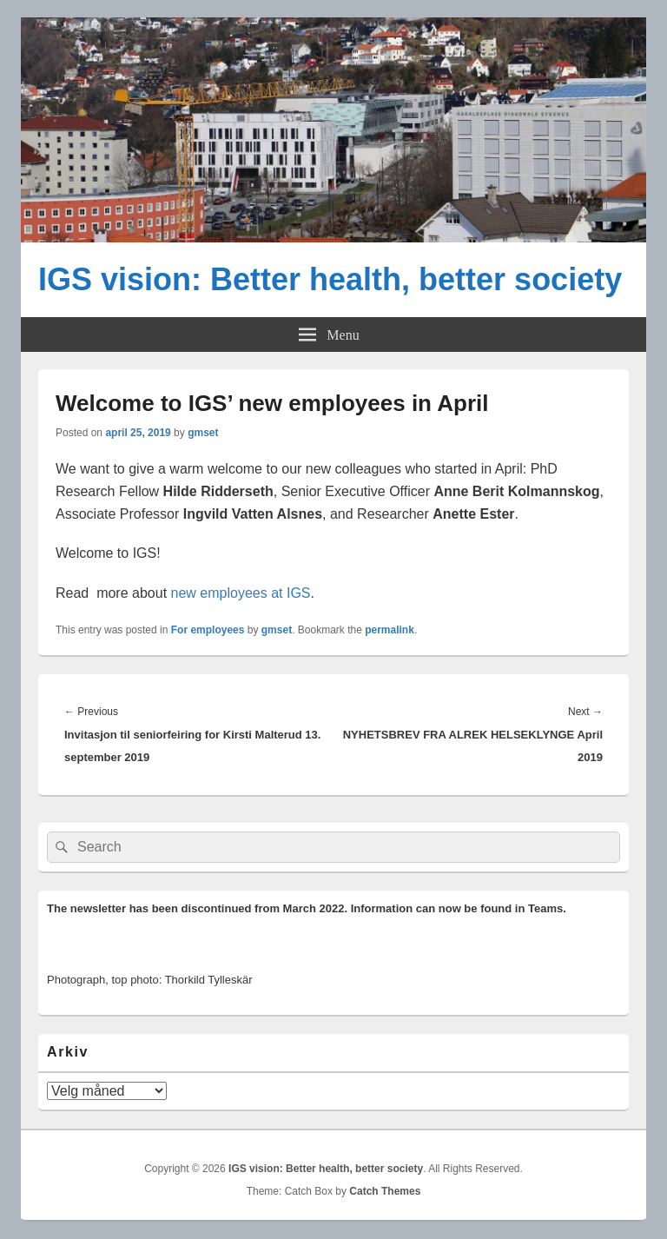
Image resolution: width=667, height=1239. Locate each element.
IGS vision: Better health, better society (330, 279)
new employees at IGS (241, 593)
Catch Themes (384, 1191)
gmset (203, 433)
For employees (208, 630)
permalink (389, 630)
